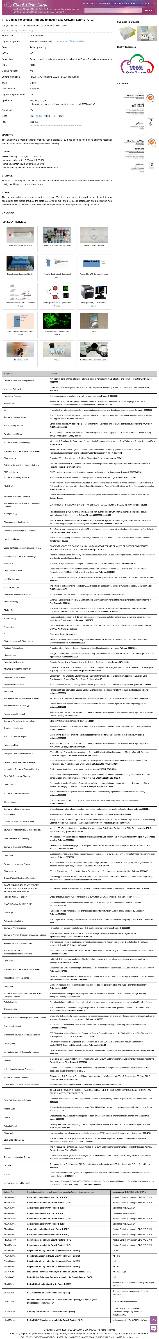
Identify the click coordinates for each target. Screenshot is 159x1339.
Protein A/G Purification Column (20, 245)
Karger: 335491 (116, 458)
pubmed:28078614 (76, 747)
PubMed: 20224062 (143, 410)
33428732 (59, 1110)
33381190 (90, 1142)
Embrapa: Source (96, 549)
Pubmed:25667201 (107, 572)
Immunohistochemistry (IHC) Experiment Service (20, 304)
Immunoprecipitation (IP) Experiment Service (20, 332)
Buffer (94, 331)
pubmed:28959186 (121, 823)
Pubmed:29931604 (92, 880)
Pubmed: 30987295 (58, 971)
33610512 (60, 1119)
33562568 (66, 1128)
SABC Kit (57, 360)
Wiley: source (75, 436)
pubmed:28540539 (122, 814)
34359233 (69, 1176)
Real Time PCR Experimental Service (93, 360)
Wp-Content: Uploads (67, 629)
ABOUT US (135, 3)
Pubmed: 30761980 (58, 954)
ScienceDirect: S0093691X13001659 (95, 515)
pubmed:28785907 (58, 730)
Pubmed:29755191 (140, 888)
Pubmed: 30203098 (121, 928)
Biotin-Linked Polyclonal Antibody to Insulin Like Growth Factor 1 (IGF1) (60, 1277)
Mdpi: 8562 (117, 453)
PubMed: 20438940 (75, 419)
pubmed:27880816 (58, 693)
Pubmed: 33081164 (97, 1045)
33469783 (54, 1102)
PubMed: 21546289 (58, 427)
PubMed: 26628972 (58, 589)
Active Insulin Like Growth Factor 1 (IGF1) (46, 1208)
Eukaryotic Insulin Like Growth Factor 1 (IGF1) (48, 1197)
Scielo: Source (56, 498)
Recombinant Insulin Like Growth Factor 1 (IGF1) (49, 1203)
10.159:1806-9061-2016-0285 (105, 764)
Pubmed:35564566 (92, 1185)
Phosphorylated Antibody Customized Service (57, 275)
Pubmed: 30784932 (78, 945)
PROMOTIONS (104, 3)
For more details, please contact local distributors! (56, 125)
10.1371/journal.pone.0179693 (99, 786)
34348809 (54, 1167)
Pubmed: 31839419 (58, 1028)
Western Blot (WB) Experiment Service (94, 274)
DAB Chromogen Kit (20, 360)
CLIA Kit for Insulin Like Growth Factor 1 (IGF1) (48, 1293)
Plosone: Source (57, 489)
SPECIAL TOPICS (121, 3)
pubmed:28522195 (58, 795)
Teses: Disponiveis (68, 634)
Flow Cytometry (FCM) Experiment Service (94, 304)
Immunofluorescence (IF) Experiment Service (57, 332)
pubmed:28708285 (74, 831)
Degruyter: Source (72, 467)
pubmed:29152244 (142, 809)
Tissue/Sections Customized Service (20, 274)
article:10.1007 (71, 716)
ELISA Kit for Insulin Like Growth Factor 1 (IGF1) (49, 1284)
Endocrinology (26, 30)
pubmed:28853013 (58, 804)
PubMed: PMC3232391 (126, 477)
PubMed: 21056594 (109, 396)
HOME (86, 3)
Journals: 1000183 (62, 603)
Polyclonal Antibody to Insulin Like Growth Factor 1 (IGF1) (53, 1250)
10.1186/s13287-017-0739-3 (108, 778)
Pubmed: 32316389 (85, 1036)
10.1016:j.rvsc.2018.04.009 (97, 866)
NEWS (94, 3)
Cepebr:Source (74, 558)
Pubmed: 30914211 (78, 980)
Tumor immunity (9, 30)
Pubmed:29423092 (58, 914)
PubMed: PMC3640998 (131, 472)
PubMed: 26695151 (84, 620)
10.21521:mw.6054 (58, 906)
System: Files (117, 595)
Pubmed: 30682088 (69, 962)
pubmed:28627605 (58, 738)
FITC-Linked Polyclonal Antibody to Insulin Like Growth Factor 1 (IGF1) (59, 1272)
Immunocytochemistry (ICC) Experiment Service (57, 304)
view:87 (98, 679)
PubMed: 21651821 (104, 405)
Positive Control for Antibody (94, 245)
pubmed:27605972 (142, 685)
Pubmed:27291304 (128, 648)
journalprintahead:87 (91, 671)
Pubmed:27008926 (70, 657)
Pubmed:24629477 (130, 563)
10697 (91, 721)
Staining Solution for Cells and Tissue (56, 245)
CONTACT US (148, 3)
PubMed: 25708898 (109, 612)
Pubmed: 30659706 (83, 937)
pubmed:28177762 (58, 707)
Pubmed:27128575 (77, 643)
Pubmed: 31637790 (94, 1019)
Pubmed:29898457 (140, 871)
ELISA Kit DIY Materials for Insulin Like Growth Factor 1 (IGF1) (55, 1320)
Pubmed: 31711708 (76, 1011)
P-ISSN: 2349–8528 (107, 769)
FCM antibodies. (90, 104)
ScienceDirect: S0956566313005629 (106, 524)
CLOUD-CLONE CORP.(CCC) (82, 1329)
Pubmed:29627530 (66, 840)
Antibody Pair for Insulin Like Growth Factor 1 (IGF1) (51, 1312)
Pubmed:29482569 (65, 849)
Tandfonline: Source (59, 541)
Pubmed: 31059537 (58, 988)
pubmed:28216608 (140, 698)
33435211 (75, 1150)
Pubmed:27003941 (120, 662)
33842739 (147, 1133)
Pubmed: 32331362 (78, 1062)
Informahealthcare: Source (65, 532)
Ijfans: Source (140, 505)
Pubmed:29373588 (66, 857)
